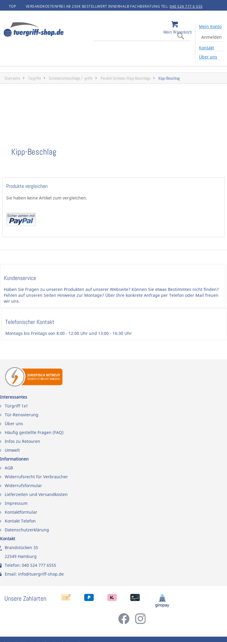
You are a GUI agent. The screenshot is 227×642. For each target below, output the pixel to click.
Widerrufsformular (23, 485)
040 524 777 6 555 (186, 6)
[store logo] (50, 30)
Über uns (208, 57)
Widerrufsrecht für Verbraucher (36, 476)
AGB (9, 468)
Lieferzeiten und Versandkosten (36, 494)
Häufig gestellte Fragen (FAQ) (34, 432)
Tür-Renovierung (21, 414)
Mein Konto (210, 26)
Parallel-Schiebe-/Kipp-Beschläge (125, 78)
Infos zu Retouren (22, 441)
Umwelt (12, 450)
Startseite (12, 78)
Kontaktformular (21, 512)
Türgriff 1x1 (16, 406)
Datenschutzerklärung (27, 530)
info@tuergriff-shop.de (41, 574)
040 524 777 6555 (39, 565)
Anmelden (211, 37)
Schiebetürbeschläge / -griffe (71, 78)
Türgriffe (34, 78)
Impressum (16, 503)
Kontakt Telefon (20, 521)
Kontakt (206, 47)
